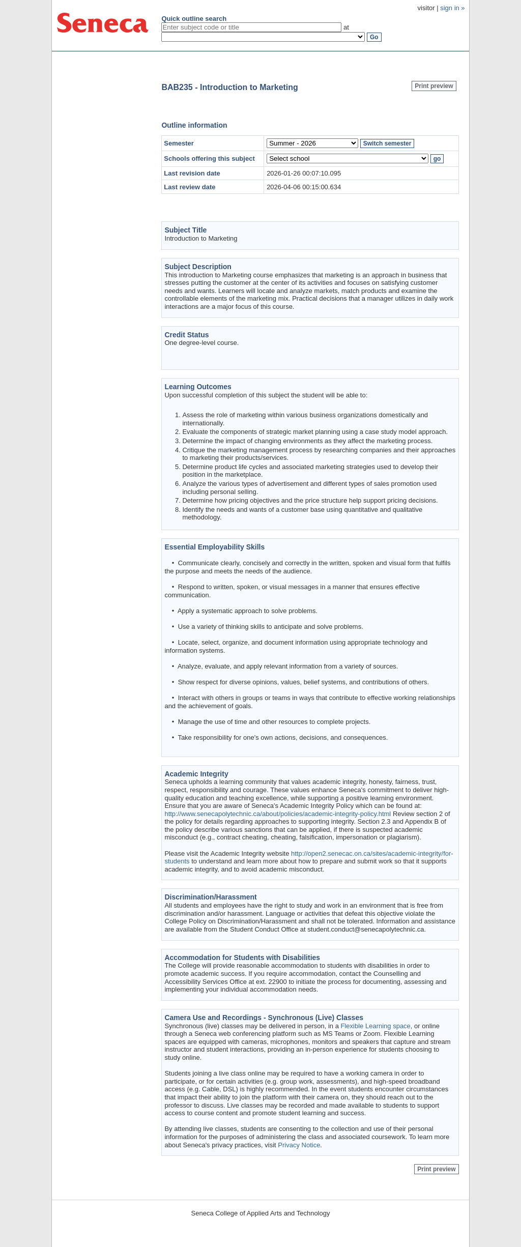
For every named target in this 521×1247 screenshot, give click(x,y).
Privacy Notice (299, 1145)
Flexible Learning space (376, 1026)
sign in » (452, 8)
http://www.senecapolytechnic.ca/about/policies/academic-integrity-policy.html (277, 814)
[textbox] (251, 27)
